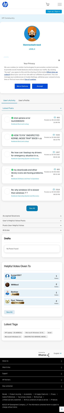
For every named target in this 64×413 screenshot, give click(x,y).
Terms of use (38, 397)
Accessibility (28, 394)
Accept (40, 86)
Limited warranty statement (11, 400)
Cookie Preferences (8, 397)
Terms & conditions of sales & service (36, 400)
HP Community (8, 18)
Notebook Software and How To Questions (25, 179)
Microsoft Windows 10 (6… (35, 332)
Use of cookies (30, 79)
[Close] (59, 60)
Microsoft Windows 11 (13, 337)
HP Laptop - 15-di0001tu (13, 332)
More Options (22, 86)
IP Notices (54, 400)
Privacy (53, 394)
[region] (32, 74)
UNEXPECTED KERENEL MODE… (36, 337)
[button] (32, 361)
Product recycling (15, 394)
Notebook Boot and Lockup (20, 124)
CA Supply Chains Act (41, 394)
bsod (49, 332)
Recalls (4, 394)
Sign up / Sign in (54, 11)
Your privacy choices (24, 397)
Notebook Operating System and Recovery (25, 158)
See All (32, 208)
